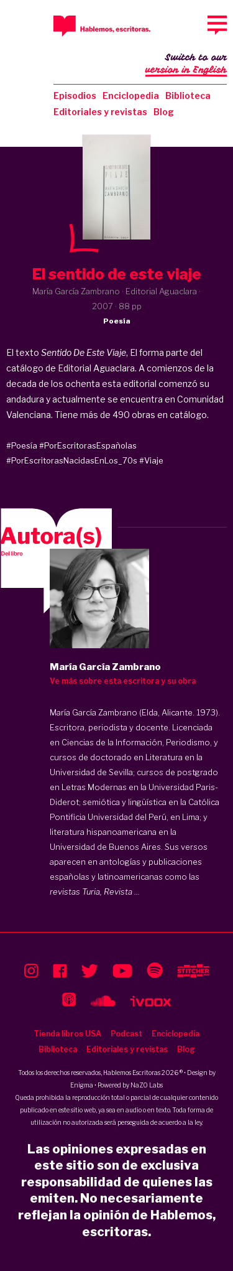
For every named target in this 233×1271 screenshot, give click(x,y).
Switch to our (186, 64)
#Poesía (21, 445)
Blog (163, 111)
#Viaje (151, 460)
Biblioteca (188, 95)
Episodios (74, 95)
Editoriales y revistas (100, 111)
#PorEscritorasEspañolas (88, 445)
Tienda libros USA (67, 1033)
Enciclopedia (131, 95)
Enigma (81, 1085)
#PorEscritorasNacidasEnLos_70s (71, 460)
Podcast (126, 1033)
